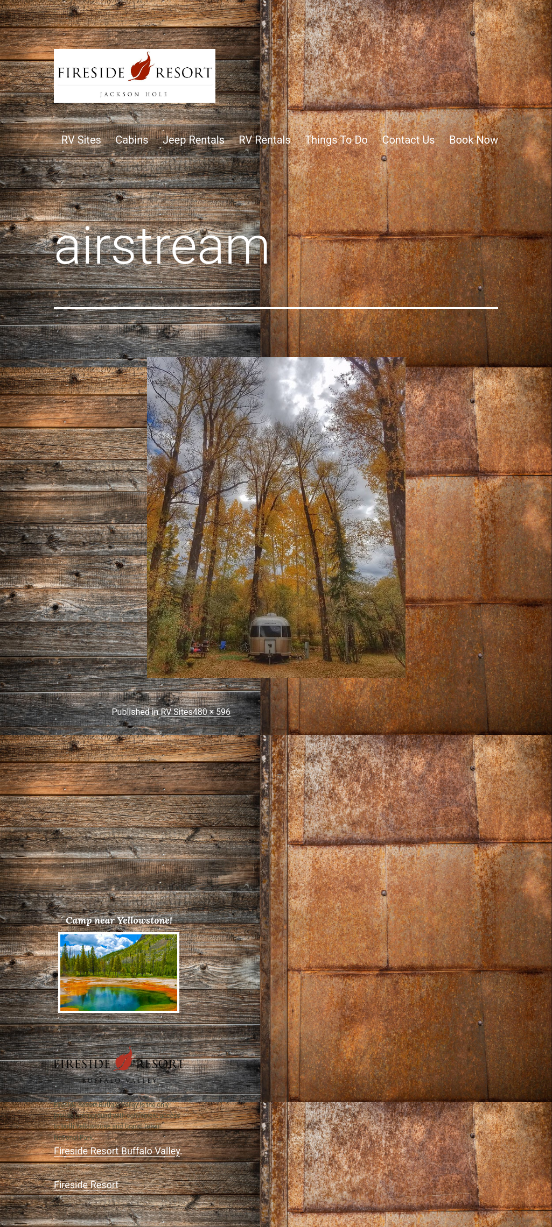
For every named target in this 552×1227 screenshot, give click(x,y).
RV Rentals (264, 139)
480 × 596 (211, 712)
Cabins (131, 139)
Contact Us (408, 139)
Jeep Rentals (194, 139)
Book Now (473, 139)
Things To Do (336, 139)
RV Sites (81, 139)
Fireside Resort (86, 1184)
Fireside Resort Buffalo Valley (117, 1151)
